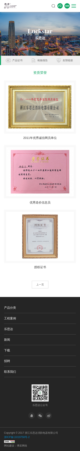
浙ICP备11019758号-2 (17, 437)
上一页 (40, 284)
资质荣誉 (17, 60)
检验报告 (67, 60)
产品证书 (42, 60)
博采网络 (22, 445)
